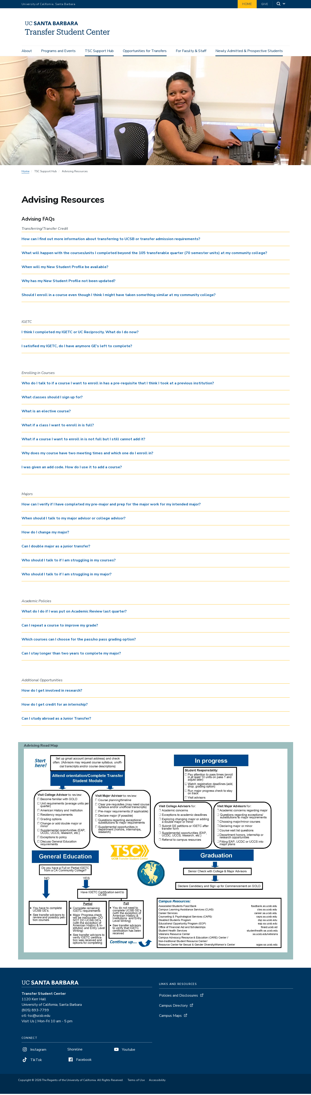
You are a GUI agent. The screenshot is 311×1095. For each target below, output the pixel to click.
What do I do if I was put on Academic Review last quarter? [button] (74, 612)
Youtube (124, 1050)
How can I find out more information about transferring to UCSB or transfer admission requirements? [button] (111, 240)
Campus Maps (170, 1016)
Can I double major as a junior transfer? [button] (56, 547)
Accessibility (157, 1081)
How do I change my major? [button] (45, 533)
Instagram (34, 1050)
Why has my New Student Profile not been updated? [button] (69, 282)
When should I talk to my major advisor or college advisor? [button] (74, 519)
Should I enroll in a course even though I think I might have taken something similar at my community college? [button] (119, 296)
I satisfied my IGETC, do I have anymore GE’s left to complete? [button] (77, 347)
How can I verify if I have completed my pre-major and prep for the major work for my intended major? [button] (111, 505)
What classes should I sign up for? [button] (52, 398)
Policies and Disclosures (178, 996)
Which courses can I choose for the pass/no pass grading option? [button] (79, 640)
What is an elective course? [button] (46, 412)
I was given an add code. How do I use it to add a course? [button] (72, 468)
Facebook (79, 1060)
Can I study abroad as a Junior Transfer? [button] (56, 719)
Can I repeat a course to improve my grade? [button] (60, 626)
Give (264, 4)
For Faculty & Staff (191, 50)
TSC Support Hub (99, 50)
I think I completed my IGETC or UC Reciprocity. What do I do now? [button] (80, 333)
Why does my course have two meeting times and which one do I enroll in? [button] (87, 454)
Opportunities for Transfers (145, 50)
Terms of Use (136, 1081)
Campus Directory (173, 1006)
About (27, 50)
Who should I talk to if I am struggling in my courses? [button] (69, 561)
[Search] (281, 4)
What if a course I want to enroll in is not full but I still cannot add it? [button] (83, 440)
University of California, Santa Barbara (48, 4)
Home (247, 4)
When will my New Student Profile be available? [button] (65, 268)
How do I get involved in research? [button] (52, 691)
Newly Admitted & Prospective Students (249, 50)
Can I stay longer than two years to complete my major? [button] (71, 654)
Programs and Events (58, 50)
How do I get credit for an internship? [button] (55, 705)
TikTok (32, 1061)
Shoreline (75, 1050)
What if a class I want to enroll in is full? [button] (58, 426)
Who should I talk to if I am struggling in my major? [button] (67, 575)
